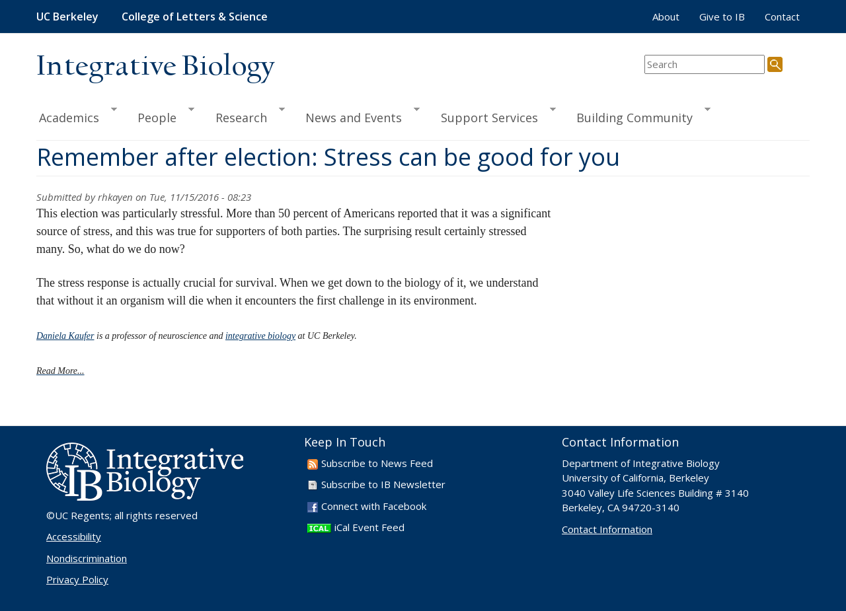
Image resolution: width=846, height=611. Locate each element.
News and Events (356, 116)
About (665, 16)
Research (244, 116)
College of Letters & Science (195, 16)
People (160, 116)
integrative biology (260, 336)
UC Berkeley (67, 16)
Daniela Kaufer (65, 336)
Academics (76, 116)
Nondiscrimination (86, 558)
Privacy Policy (77, 579)
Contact (782, 16)
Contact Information (607, 529)
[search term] (704, 64)
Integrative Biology (155, 67)
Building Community (637, 116)
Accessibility (73, 536)
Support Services (492, 116)
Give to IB (722, 16)
